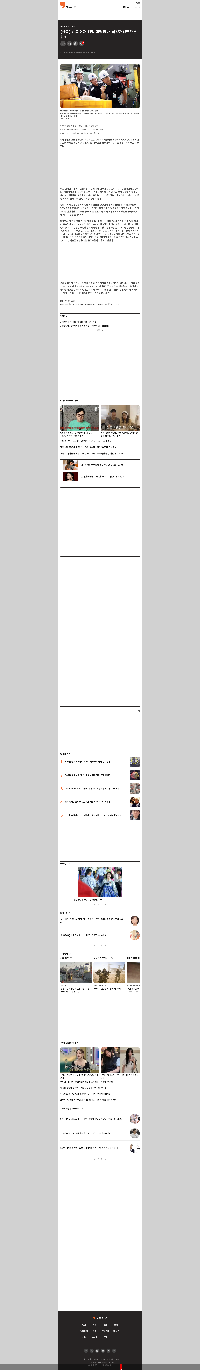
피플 (84, 1337)
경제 (105, 1325)
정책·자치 (84, 1331)
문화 (94, 1331)
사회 (94, 1325)
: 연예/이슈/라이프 (72, 1108)
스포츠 (94, 1337)
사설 (73, 26)
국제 (116, 1325)
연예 (105, 1337)
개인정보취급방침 (99, 1359)
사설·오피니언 (65, 26)
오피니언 (63, 912)
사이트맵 (110, 1359)
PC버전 (117, 1359)
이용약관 (89, 1359)
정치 (84, 1325)
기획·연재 (64, 953)
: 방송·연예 (69, 1042)
